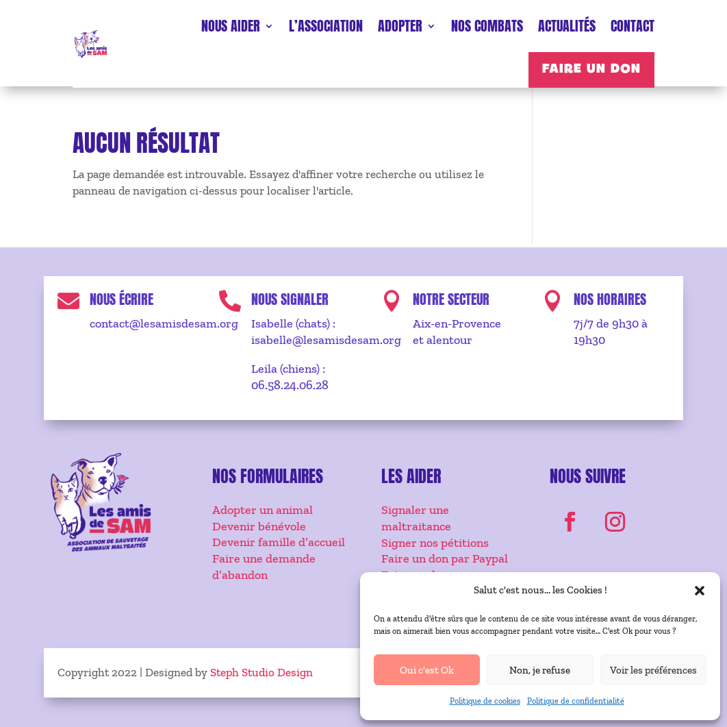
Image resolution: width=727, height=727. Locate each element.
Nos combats (487, 25)
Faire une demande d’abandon (264, 566)
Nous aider (230, 25)
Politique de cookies (485, 701)
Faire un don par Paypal (444, 558)
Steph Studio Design (261, 672)
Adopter (400, 25)
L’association (326, 25)
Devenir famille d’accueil (278, 542)
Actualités (567, 25)
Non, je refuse (539, 670)
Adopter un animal (262, 509)
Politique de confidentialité (575, 701)
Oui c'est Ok (427, 670)
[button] (699, 590)
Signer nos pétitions (435, 542)
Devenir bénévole (259, 526)
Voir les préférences (653, 670)
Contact (632, 25)
